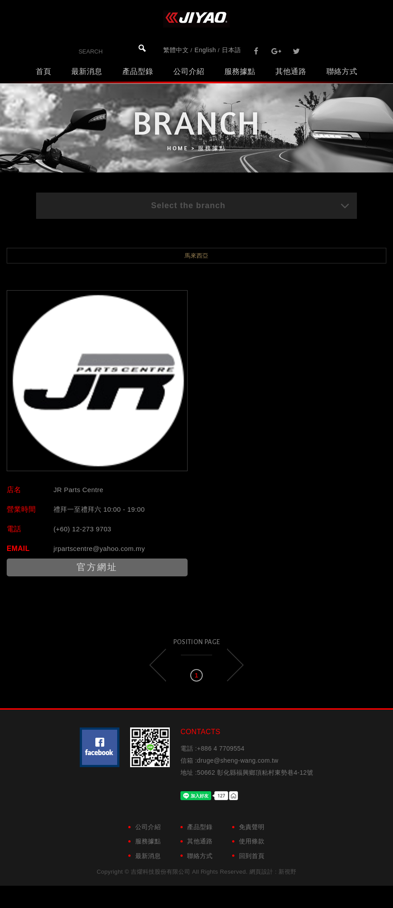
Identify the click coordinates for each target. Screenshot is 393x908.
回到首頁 (251, 855)
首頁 (43, 71)
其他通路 (290, 71)
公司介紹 (188, 71)
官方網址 (97, 567)
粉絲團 (99, 747)
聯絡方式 (341, 71)
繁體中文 (175, 49)
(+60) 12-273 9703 (82, 529)
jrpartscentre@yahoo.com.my (99, 548)
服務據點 (239, 71)
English (205, 49)
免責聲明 (251, 826)
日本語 (231, 49)
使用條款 (251, 841)
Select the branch (250, 205)
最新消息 (86, 71)
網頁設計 (261, 871)
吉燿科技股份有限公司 (196, 19)
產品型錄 (137, 71)
